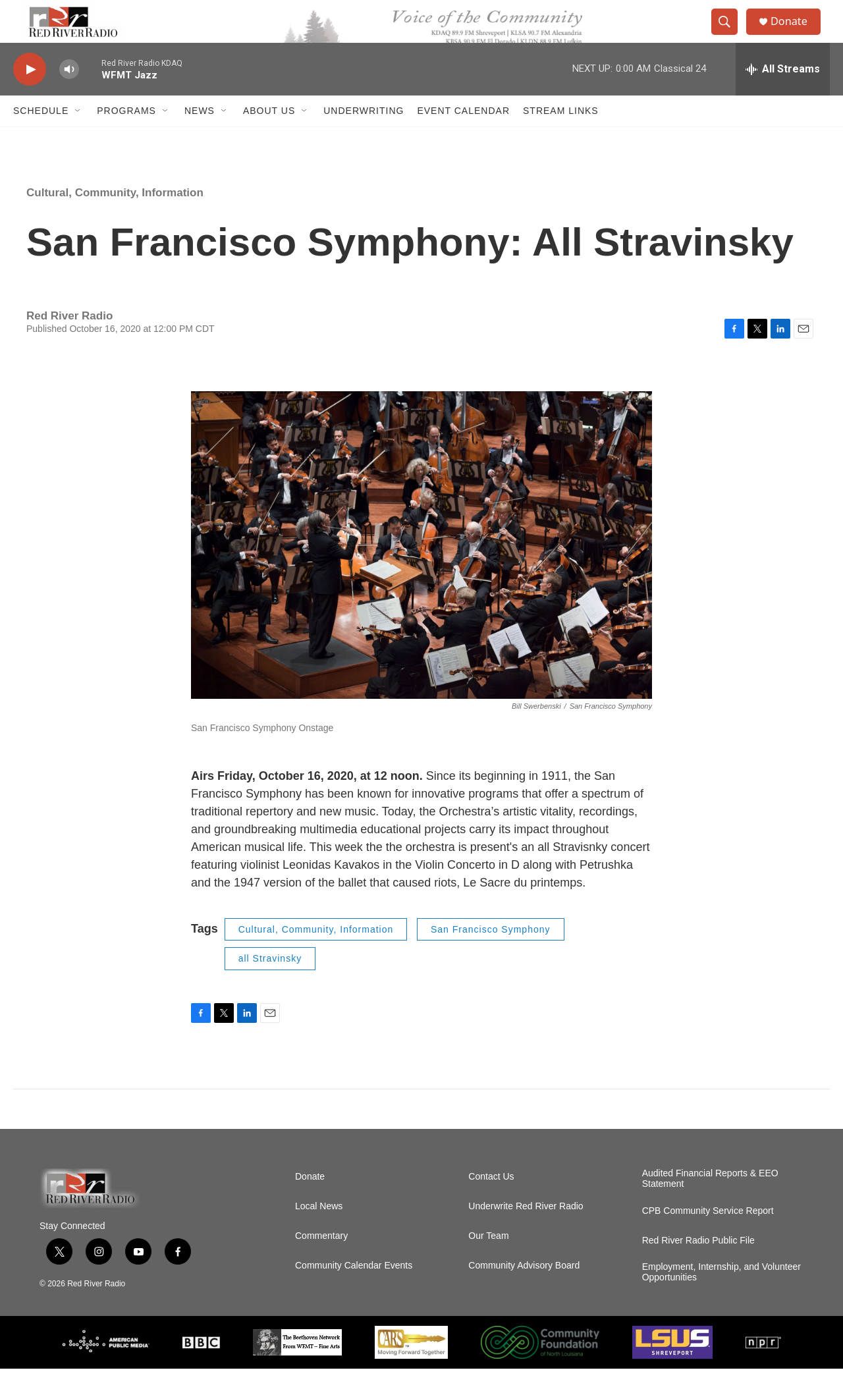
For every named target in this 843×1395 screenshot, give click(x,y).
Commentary (321, 1262)
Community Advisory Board (524, 1292)
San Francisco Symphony (491, 955)
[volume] (69, 96)
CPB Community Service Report (708, 1237)
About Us (269, 137)
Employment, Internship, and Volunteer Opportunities (721, 1298)
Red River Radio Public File (698, 1267)
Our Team (488, 1262)
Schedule (40, 137)
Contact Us (491, 1203)
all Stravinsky (270, 984)
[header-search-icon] (730, 35)
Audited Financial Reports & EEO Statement (710, 1205)
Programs (126, 137)
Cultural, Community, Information (115, 219)
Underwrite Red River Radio (525, 1233)
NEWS (199, 137)
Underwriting (363, 137)
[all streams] (783, 95)
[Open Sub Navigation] (78, 137)
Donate (796, 34)
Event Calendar (463, 137)
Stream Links (561, 137)
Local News (318, 1233)
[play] (29, 95)
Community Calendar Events (353, 1292)
